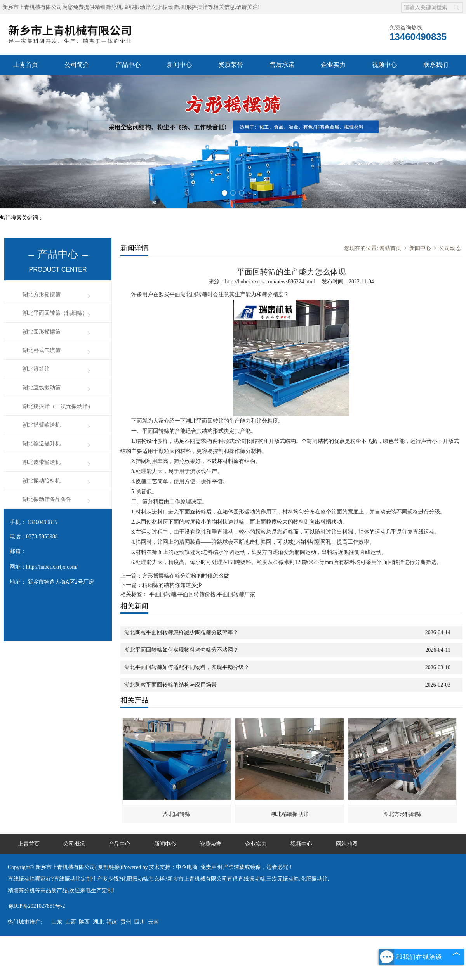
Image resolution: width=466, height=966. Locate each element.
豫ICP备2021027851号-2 (37, 906)
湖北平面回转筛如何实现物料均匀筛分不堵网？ (181, 650)
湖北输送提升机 (42, 443)
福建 (111, 922)
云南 (153, 922)
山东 (56, 922)
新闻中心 (179, 64)
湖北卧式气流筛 (42, 350)
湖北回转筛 (176, 814)
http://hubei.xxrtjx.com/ (52, 567)
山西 (70, 922)
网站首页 (390, 248)
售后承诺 (282, 64)
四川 (139, 922)
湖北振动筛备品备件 (47, 499)
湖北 (98, 922)
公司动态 (450, 248)
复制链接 (109, 867)
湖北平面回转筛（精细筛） (55, 313)
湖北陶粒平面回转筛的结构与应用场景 (170, 685)
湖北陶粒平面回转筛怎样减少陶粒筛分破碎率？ (181, 632)
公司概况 (74, 844)
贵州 (125, 922)
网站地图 (347, 844)
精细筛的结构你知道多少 (172, 585)
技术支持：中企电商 (173, 867)
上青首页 (25, 64)
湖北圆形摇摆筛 (42, 332)
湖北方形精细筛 (402, 814)
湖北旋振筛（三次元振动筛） (58, 406)
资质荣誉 (230, 64)
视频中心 (384, 64)
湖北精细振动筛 (290, 814)
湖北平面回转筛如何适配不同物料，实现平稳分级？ (186, 667)
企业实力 (333, 64)
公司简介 (76, 64)
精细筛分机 (108, 7)
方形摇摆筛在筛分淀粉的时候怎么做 (185, 576)
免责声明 (211, 867)
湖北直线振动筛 (42, 387)
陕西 (84, 922)
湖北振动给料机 (42, 481)
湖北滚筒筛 (36, 369)
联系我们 (435, 64)
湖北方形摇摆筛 (42, 294)
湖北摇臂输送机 (42, 425)
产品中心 (128, 64)
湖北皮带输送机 (42, 462)
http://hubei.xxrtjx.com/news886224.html (270, 281)
